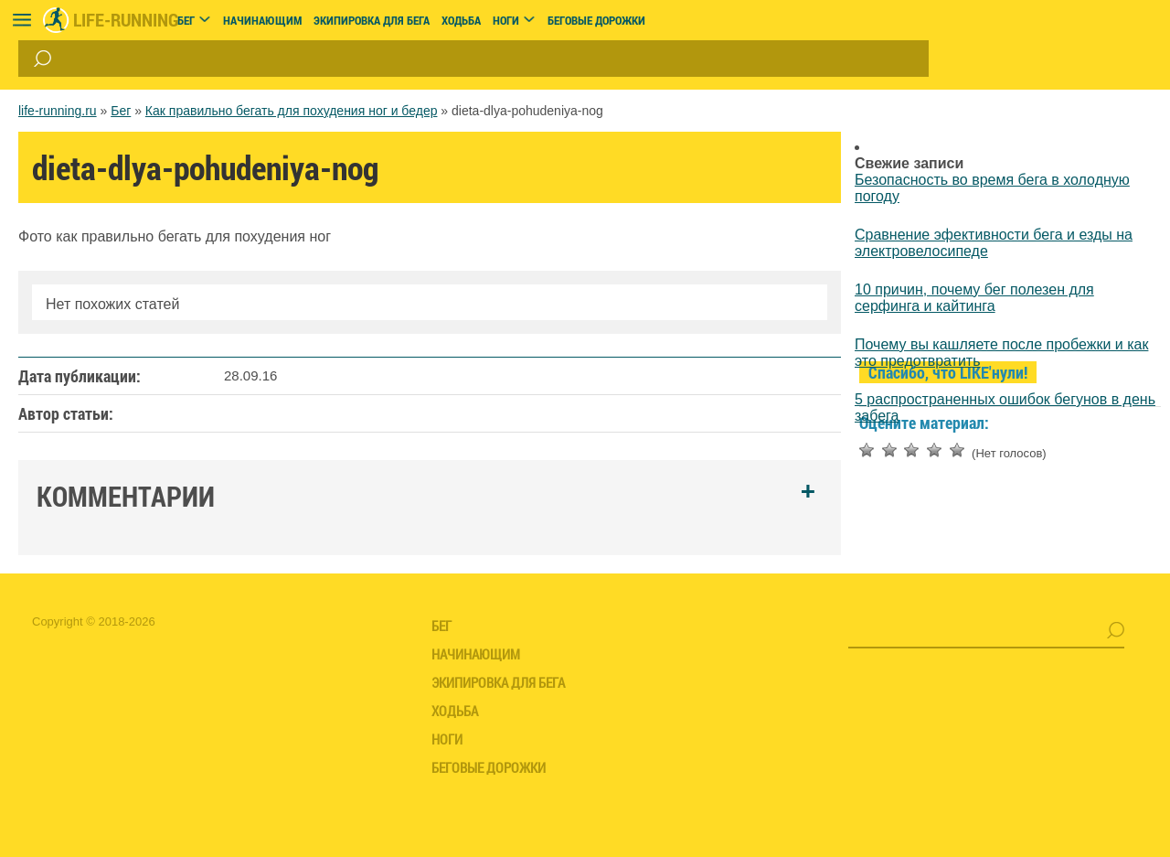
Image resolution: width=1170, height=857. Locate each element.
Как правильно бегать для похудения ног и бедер (291, 110)
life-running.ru (57, 110)
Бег (121, 110)
